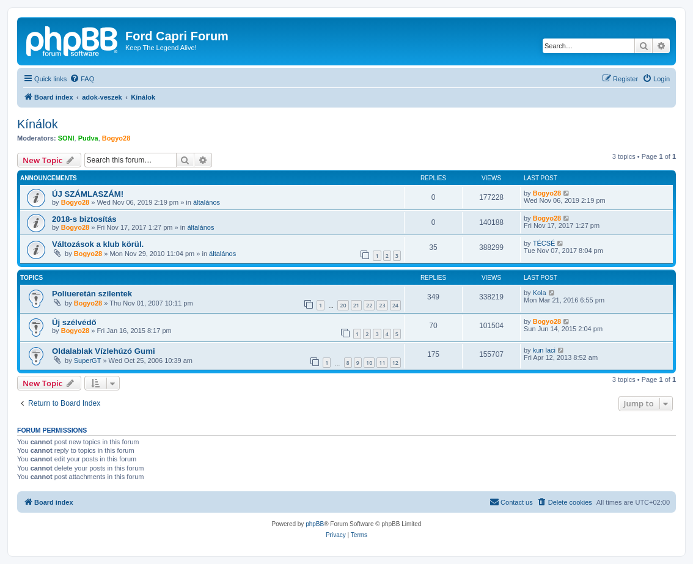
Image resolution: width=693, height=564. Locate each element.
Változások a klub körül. (98, 244)
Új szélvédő (74, 322)
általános (206, 202)
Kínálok (37, 124)
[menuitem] (82, 78)
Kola (539, 292)
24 (395, 305)
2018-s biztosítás (84, 219)
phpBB (315, 524)
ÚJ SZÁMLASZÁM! (87, 194)
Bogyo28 (116, 138)
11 (382, 363)
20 (343, 305)
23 (382, 305)
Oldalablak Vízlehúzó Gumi (103, 351)
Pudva (88, 138)
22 (369, 305)
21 (356, 305)
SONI (66, 138)
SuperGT (87, 360)
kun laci (544, 350)
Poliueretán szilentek (92, 293)
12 (395, 363)
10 (369, 363)
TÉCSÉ (544, 243)
